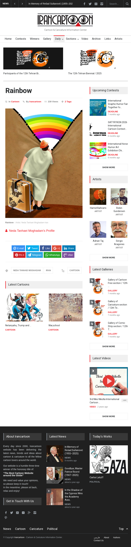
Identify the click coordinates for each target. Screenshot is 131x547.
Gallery (47, 38)
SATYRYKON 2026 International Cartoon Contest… (117, 125)
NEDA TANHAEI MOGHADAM (27, 270)
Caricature (36, 529)
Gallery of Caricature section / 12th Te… (117, 304)
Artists (118, 38)
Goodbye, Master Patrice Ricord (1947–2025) (74, 471)
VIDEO (93, 407)
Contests (20, 38)
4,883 (125, 400)
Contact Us (99, 540)
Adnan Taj (98, 241)
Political (52, 529)
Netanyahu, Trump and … (18, 325)
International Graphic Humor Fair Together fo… (118, 103)
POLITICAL (95, 482)
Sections (71, 38)
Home (8, 38)
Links (107, 38)
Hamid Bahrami (98, 208)
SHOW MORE (108, 167)
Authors (116, 537)
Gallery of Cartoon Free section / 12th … (118, 283)
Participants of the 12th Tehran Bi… (21, 73)
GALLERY (112, 291)
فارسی (97, 537)
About (106, 537)
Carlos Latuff (96, 477)
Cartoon (15, 101)
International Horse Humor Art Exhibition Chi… (118, 147)
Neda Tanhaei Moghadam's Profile (32, 230)
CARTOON (75, 270)
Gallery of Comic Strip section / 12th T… (118, 326)
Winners (34, 38)
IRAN (48, 270)
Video (84, 38)
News (7, 529)
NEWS (68, 458)
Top (121, 529)
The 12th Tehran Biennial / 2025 (85, 73)
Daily (58, 38)
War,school (54, 325)
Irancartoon (35, 101)
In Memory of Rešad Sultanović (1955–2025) (52, 3)
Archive (96, 38)
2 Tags (68, 101)
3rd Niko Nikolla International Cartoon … (104, 401)
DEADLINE (113, 111)
